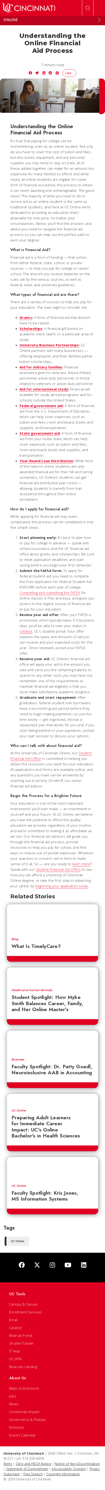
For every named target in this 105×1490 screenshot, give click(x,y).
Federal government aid (41, 405)
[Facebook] (22, 1265)
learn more (81, 864)
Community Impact (24, 1411)
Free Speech (33, 1474)
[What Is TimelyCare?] (52, 918)
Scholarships (31, 328)
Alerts (7, 1464)
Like (69, 73)
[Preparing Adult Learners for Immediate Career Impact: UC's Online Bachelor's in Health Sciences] (52, 1099)
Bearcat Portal (20, 1335)
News (13, 1404)
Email (13, 1320)
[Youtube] (67, 1265)
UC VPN (15, 1359)
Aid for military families (41, 367)
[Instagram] (52, 1265)
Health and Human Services (32, 990)
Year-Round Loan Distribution (46, 460)
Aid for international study (44, 389)
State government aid (40, 433)
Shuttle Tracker (21, 1343)
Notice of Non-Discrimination (77, 1464)
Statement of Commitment (27, 1469)
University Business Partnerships (49, 345)
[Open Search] (87, 8)
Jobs (12, 1396)
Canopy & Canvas (23, 1304)
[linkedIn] (83, 1265)
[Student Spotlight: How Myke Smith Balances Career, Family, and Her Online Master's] (52, 975)
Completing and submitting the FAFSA (50, 592)
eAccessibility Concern (69, 1469)
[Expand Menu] (99, 20)
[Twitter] (37, 1265)
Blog (15, 939)
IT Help (14, 1351)
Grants (26, 317)
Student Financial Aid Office (58, 869)
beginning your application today (61, 886)
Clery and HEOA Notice (33, 1464)
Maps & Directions (24, 1388)
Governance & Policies (27, 1419)
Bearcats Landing (23, 1366)
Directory (16, 1427)
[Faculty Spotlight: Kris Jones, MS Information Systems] (52, 1168)
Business (18, 1059)
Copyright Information (63, 1474)
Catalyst (26, 631)
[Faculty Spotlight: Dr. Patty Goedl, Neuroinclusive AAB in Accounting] (52, 1042)
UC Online (19, 1110)
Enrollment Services (25, 1312)
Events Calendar (22, 1435)
